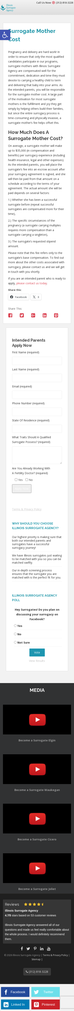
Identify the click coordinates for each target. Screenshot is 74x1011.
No (19, 634)
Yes (19, 626)
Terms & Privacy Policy (26, 509)
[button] (5, 35)
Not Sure (23, 642)
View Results (37, 661)
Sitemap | (37, 959)
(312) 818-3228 (64, 2)
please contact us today (31, 283)
